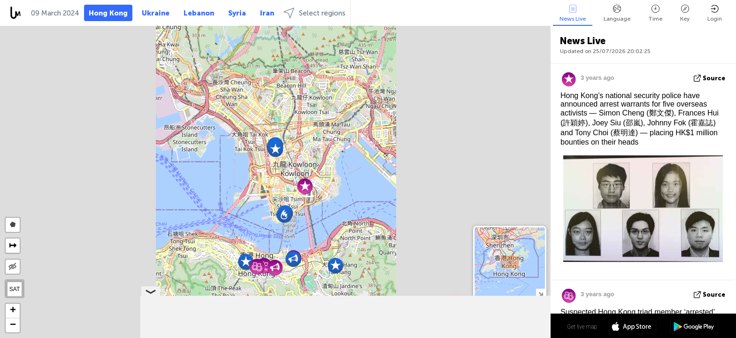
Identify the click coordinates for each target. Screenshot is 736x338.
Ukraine (155, 13)
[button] (275, 149)
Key (685, 13)
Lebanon (199, 13)
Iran (267, 13)
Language (617, 13)
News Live (573, 13)
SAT (14, 289)
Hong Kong (108, 13)
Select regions (314, 13)
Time (655, 13)
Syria (237, 13)
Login (714, 13)
